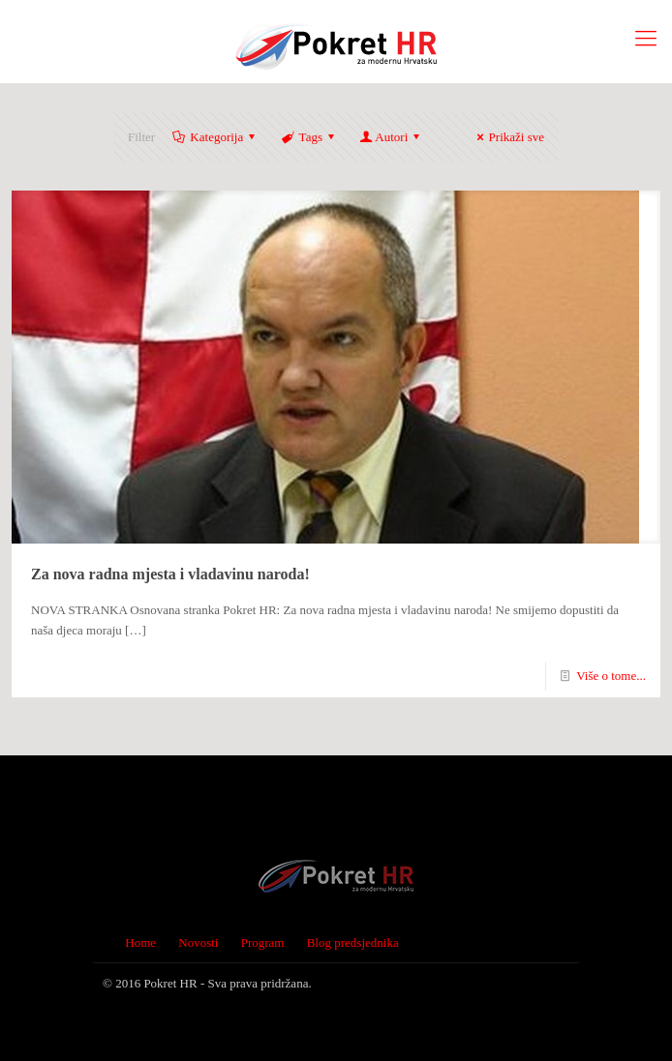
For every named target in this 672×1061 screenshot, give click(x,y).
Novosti (198, 942)
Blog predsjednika (353, 942)
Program (263, 942)
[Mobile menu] (645, 38)
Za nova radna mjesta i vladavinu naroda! (170, 574)
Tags (309, 137)
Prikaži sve (507, 137)
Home (140, 942)
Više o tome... (611, 675)
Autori (391, 137)
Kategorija (214, 137)
